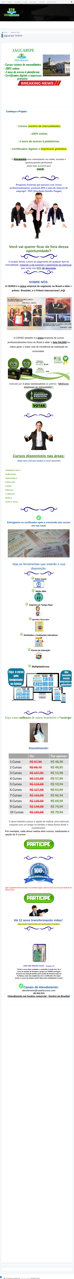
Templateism (23, 1278)
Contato (25, 2)
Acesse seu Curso (51, 2)
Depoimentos (17, 2)
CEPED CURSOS (33, 2)
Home (5, 32)
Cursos (3, 2)
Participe (9, 2)
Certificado (42, 2)
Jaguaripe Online (15, 32)
